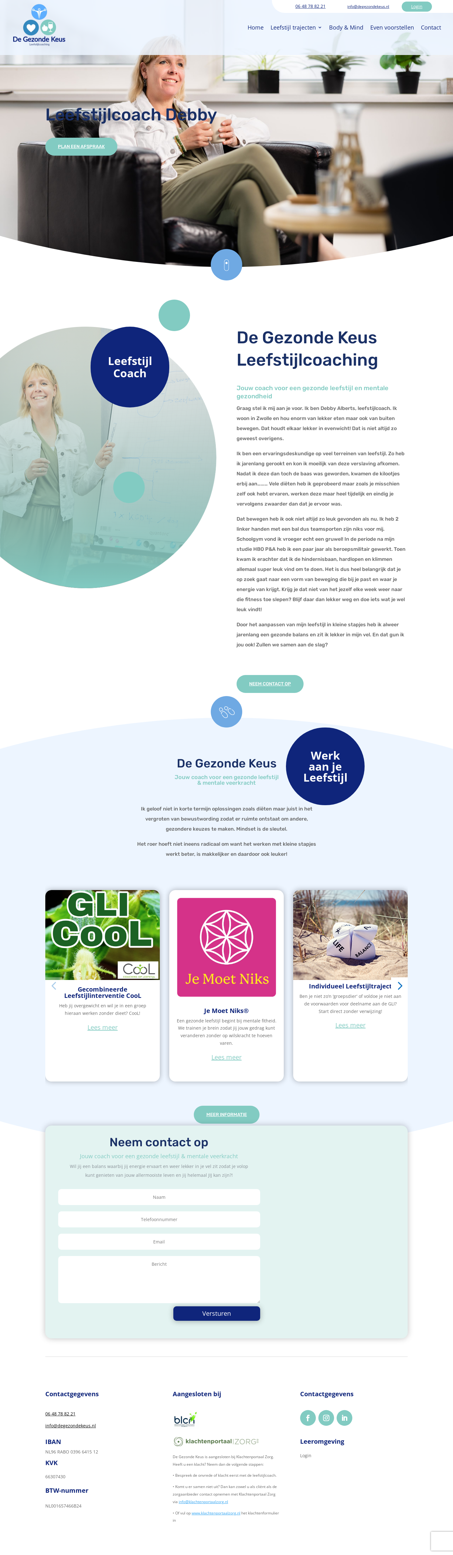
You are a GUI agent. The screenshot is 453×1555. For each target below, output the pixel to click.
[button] (53, 987)
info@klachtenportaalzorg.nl (203, 1505)
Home (222, 22)
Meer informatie (226, 1117)
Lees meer (102, 1029)
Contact (398, 22)
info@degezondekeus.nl (368, 6)
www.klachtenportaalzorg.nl (216, 1516)
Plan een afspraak (87, 147)
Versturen (230, 1317)
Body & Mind (313, 22)
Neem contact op (275, 684)
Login (416, 6)
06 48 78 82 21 (310, 6)
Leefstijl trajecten (259, 22)
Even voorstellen (359, 22)
